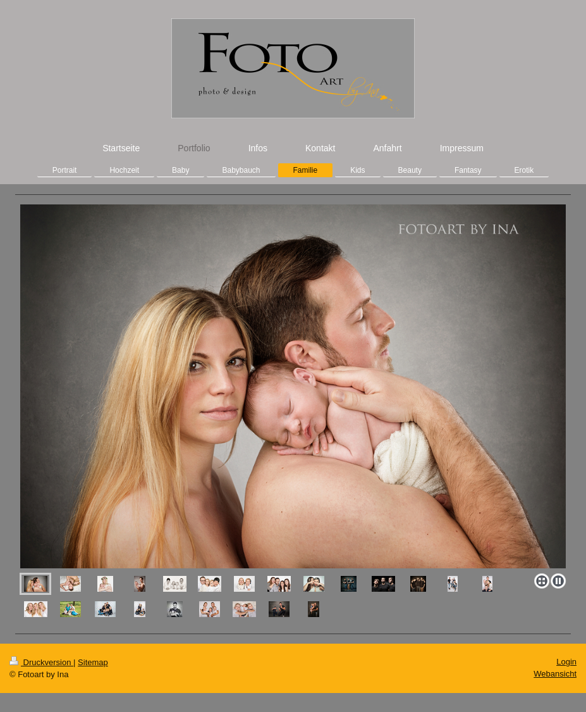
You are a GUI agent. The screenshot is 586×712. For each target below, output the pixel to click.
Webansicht (555, 673)
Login (566, 661)
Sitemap (93, 662)
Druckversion (41, 662)
